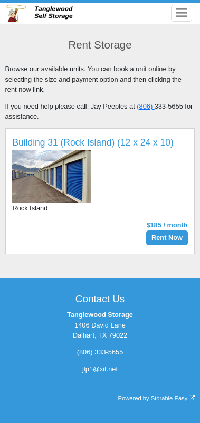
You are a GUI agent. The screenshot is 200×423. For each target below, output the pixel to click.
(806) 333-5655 (100, 352)
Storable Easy (173, 398)
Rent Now (167, 238)
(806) (145, 106)
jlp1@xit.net (100, 369)
